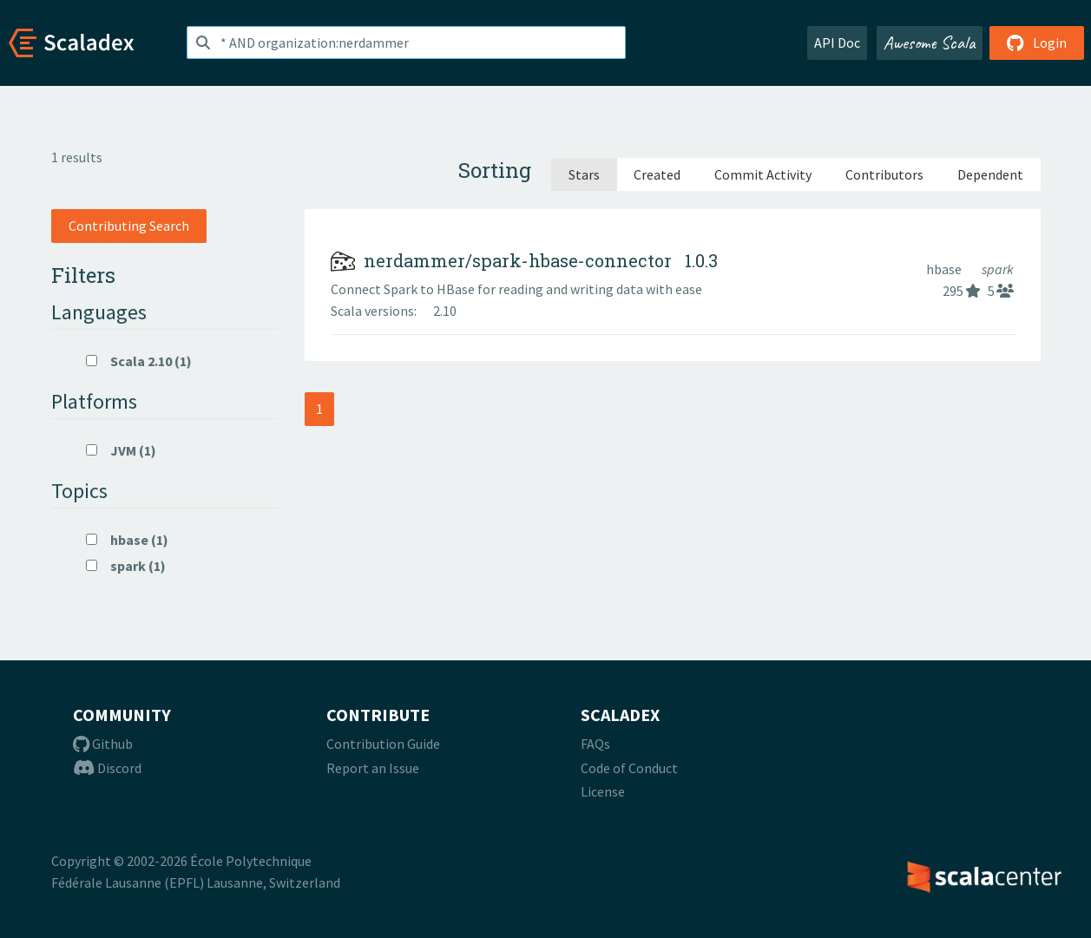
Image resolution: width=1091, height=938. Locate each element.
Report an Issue (372, 768)
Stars (584, 174)
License (603, 791)
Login (1037, 42)
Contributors (884, 174)
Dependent (990, 174)
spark (998, 269)
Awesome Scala (930, 42)
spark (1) (126, 565)
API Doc (837, 42)
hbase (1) (127, 539)
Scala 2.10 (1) (139, 361)
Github (103, 743)
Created (657, 174)
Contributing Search (129, 225)
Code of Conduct (629, 768)
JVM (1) (121, 450)
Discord (107, 768)
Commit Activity (763, 174)
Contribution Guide (383, 743)
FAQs (595, 743)
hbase (945, 269)
